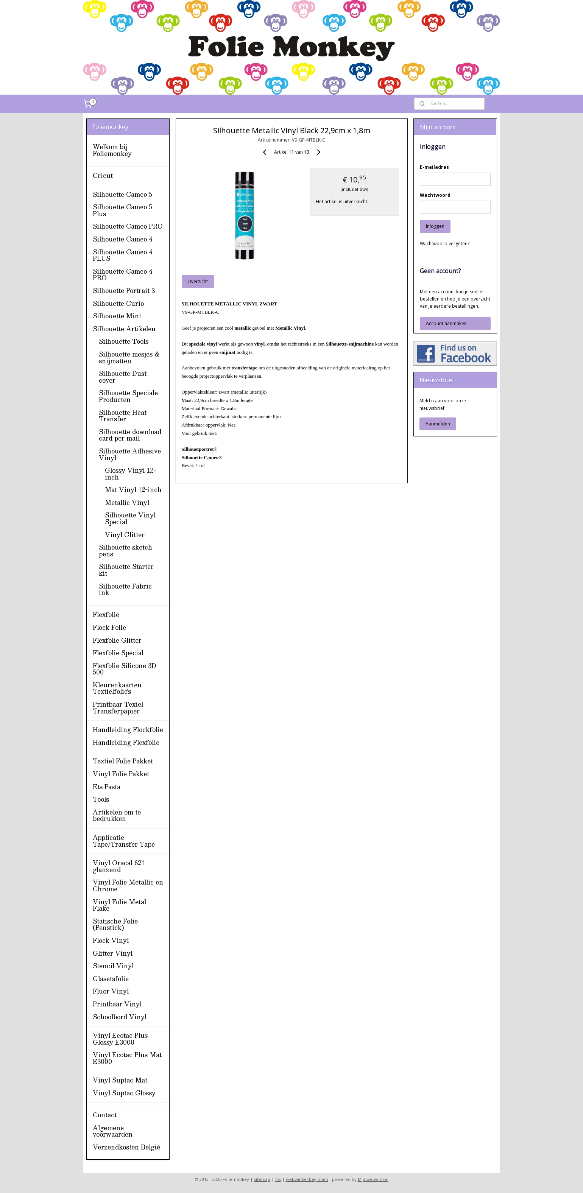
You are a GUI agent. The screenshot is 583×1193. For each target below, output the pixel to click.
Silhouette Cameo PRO (128, 226)
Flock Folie (109, 627)
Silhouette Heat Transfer (123, 415)
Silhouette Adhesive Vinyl (130, 454)
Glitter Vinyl (112, 953)
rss (278, 1179)
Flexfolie (106, 614)
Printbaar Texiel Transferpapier (118, 707)
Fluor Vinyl (111, 991)
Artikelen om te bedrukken (117, 815)
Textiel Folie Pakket (123, 761)
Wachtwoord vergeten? (444, 243)
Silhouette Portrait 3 (124, 290)
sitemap (262, 1179)
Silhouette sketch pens (125, 550)
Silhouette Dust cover (123, 376)
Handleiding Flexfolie (126, 742)
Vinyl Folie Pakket (121, 774)
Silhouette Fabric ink (125, 589)
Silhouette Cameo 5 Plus (122, 210)
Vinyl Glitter (125, 535)
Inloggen (435, 226)
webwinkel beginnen (307, 1179)
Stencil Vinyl (113, 966)
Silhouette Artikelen (124, 329)
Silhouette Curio (118, 303)
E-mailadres (434, 167)
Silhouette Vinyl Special (130, 518)
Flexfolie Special (118, 653)
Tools (101, 799)
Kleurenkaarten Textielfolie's (117, 688)
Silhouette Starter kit (126, 569)
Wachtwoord (435, 195)
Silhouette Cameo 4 (122, 239)
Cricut (103, 175)
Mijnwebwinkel (373, 1179)
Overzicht (197, 281)
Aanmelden (438, 424)
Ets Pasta (106, 787)
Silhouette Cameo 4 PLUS (122, 255)
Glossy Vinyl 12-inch (130, 473)
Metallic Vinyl (127, 502)
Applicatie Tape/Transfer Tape (124, 840)
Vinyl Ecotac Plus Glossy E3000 (120, 1038)
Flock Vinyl (111, 940)
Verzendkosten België (126, 1147)
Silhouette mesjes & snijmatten (129, 357)
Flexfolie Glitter (117, 640)
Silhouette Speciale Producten (128, 396)
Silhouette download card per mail (130, 435)
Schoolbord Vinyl (120, 1017)
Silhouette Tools (123, 341)
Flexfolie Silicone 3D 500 (124, 668)
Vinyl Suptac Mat (120, 1080)
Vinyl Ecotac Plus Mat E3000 (127, 1058)
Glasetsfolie (111, 978)
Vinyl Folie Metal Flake (119, 905)
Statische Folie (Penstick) (115, 924)
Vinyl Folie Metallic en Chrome (128, 885)
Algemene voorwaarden (112, 1131)
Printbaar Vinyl (117, 1004)
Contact (105, 1115)
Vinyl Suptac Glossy (124, 1093)
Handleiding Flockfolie (128, 729)
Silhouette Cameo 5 (122, 194)
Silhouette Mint (117, 316)
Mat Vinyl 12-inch (133, 489)
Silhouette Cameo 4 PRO (122, 274)
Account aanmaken (446, 323)
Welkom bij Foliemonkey (112, 150)
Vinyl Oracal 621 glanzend (119, 866)
